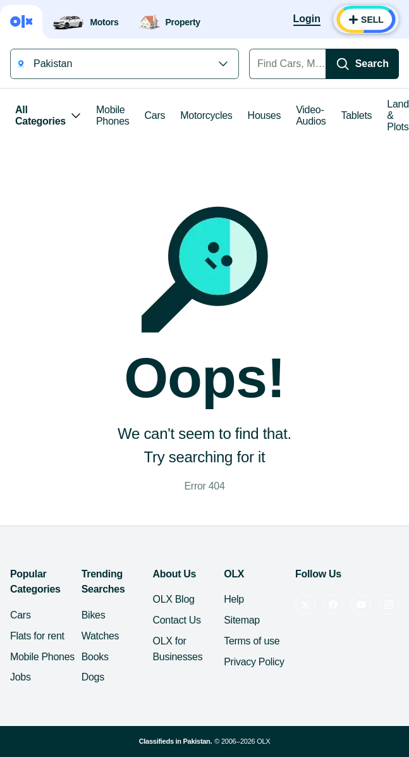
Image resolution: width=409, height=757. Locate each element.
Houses (264, 115)
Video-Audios (311, 115)
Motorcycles (206, 115)
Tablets (356, 115)
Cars (155, 115)
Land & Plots (398, 115)
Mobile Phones (113, 115)
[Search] (362, 64)
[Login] (306, 19)
